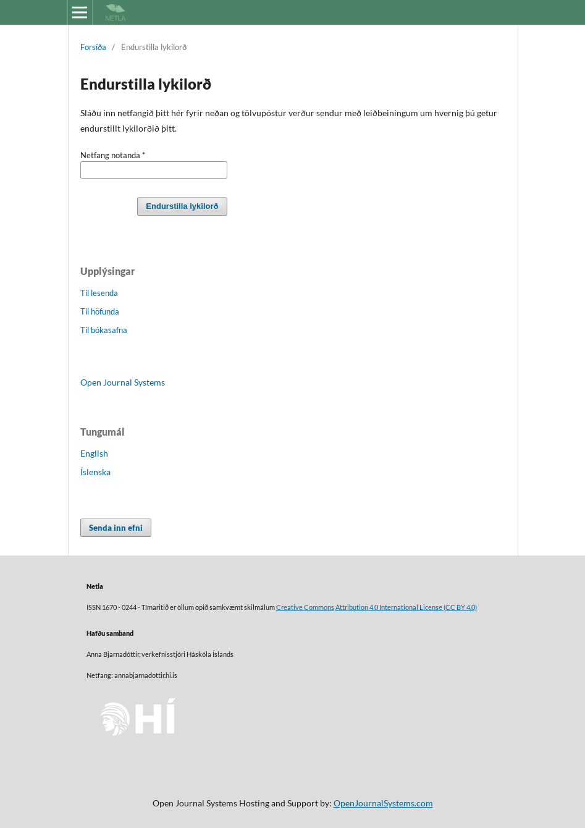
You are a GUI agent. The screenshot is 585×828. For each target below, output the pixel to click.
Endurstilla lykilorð (182, 206)
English (94, 453)
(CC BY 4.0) (459, 607)
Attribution (351, 607)
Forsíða (93, 47)
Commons (319, 607)
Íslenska (95, 472)
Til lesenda (99, 293)
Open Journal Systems (122, 382)
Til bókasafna (103, 330)
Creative (290, 607)
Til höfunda (99, 311)
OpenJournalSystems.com (383, 803)
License (430, 607)
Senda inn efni (116, 528)
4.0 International (393, 607)
